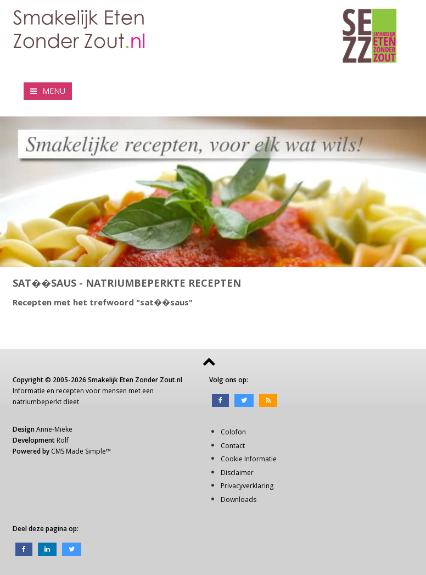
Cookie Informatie (249, 459)
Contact (233, 445)
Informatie (29, 390)
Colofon (233, 432)
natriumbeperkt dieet (46, 401)
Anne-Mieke (54, 429)
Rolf (63, 440)
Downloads (238, 499)
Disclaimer (237, 472)
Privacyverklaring (247, 485)
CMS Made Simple (78, 451)
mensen (114, 390)
